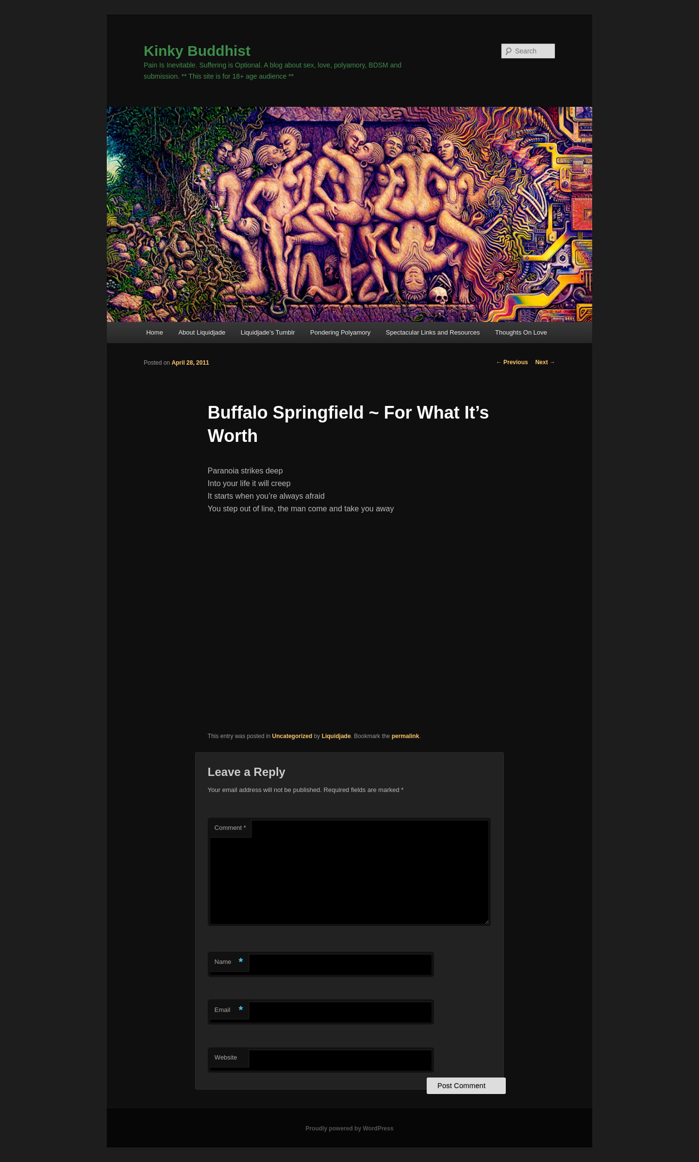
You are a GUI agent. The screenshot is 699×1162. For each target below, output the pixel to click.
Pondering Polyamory (340, 332)
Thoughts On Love (521, 332)
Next (545, 362)
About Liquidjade (201, 332)
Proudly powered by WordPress (349, 1128)
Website (226, 1057)
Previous (512, 362)
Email (229, 1010)
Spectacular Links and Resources (433, 332)
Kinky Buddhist (197, 51)
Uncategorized (292, 736)
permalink (405, 736)
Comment (230, 827)
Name (229, 962)
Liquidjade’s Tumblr (268, 332)
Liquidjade (336, 736)
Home (154, 332)
